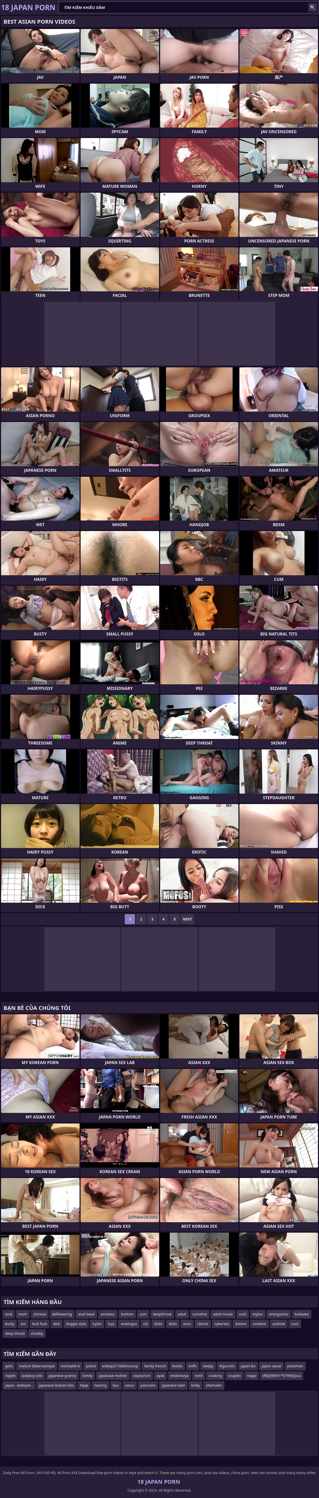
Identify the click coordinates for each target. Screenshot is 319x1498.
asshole (278, 1323)
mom (22, 1314)
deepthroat (162, 1314)
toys (111, 1323)
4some (240, 1323)
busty (9, 1323)
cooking (215, 1375)
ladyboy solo (32, 1375)
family (87, 1375)
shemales (214, 1385)
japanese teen (173, 1385)
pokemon (295, 1366)
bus (116, 1385)
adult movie (223, 1314)
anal (8, 1314)
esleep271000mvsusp (120, 1366)
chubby (37, 1333)
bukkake (302, 1314)
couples (234, 1375)
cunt (294, 1323)
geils (9, 1366)
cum (143, 1314)
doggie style (76, 1323)
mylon (257, 1314)
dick (56, 1323)
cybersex (222, 1323)
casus (129, 1385)
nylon (97, 1323)
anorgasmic (278, 1314)
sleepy (208, 1366)
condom (259, 1323)
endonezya (179, 1375)
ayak (160, 1375)
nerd (199, 1375)
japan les (248, 1366)
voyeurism (141, 1375)
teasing (100, 1385)
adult (182, 1314)
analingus (129, 1323)
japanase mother (113, 1375)
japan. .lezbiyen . (19, 1385)
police (91, 1366)
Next (187, 919)
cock (242, 1314)
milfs (193, 1366)
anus (187, 1323)
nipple (10, 1375)
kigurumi (227, 1366)
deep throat (15, 1333)
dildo (158, 1323)
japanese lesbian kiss (56, 1385)
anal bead (86, 1314)
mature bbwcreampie (37, 1366)
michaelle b (70, 1366)
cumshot (199, 1314)
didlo (173, 1323)
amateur (108, 1314)
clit (145, 1323)
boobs (177, 1366)
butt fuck (39, 1323)
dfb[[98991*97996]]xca (282, 1375)
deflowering (62, 1314)
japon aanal (271, 1366)
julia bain (148, 1385)
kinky (195, 1385)
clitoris (202, 1323)
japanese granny (62, 1375)
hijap (84, 1385)
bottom (127, 1314)
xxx (23, 1323)
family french (155, 1366)
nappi (251, 1375)
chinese (39, 1314)
